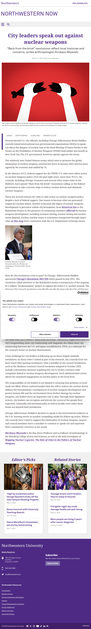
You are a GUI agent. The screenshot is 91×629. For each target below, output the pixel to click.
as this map (17, 221)
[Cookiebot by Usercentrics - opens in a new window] (79, 293)
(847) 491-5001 (10, 568)
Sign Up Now (52, 563)
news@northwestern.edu (12, 574)
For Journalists (80, 3)
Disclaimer (86, 625)
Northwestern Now (29, 14)
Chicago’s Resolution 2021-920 (32, 279)
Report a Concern (8, 611)
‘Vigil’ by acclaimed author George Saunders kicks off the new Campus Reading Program (23, 497)
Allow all (74, 334)
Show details (79, 327)
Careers (4, 601)
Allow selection (45, 334)
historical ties (69, 207)
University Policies (8, 614)
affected (70, 210)
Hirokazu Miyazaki (15, 433)
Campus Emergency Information (13, 597)
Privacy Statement (8, 607)
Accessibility (6, 590)
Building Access (7, 594)
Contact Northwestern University (13, 604)
